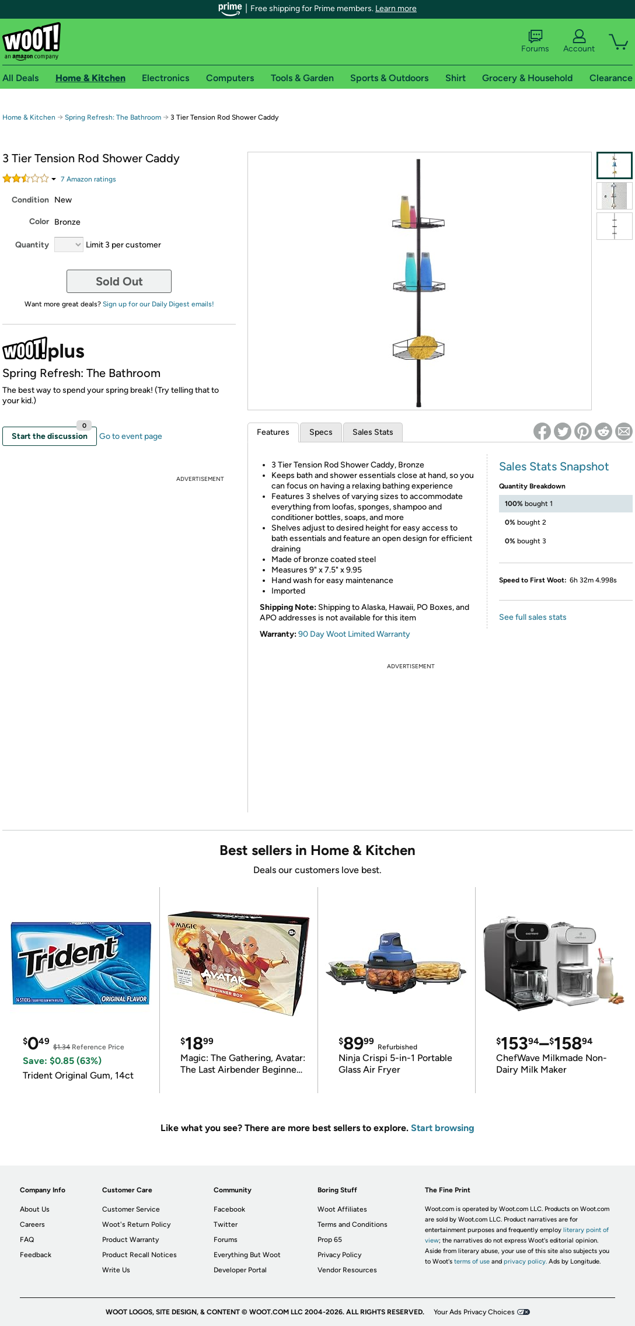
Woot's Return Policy (136, 1224)
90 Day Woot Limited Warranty (354, 634)
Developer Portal (240, 1270)
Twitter (226, 1224)
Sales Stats (373, 432)
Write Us (116, 1270)
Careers (32, 1224)
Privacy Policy (339, 1255)
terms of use (472, 1261)
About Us (35, 1209)
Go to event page (130, 436)
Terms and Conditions (353, 1224)
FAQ (27, 1240)
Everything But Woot (247, 1255)
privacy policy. (525, 1261)
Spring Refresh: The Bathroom (113, 117)
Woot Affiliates (342, 1209)
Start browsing (442, 1127)
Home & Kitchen (28, 117)
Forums (535, 41)
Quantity (32, 245)
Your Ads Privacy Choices (474, 1312)
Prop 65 (330, 1240)
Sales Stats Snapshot (554, 466)
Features (273, 432)
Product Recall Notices (139, 1255)
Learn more (396, 8)
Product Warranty (130, 1240)
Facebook (229, 1209)
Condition (30, 200)
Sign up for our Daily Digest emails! (158, 304)
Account (579, 41)
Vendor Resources (347, 1270)
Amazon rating (88, 179)
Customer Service (131, 1209)
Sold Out (119, 281)
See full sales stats (533, 617)
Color (39, 221)
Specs (321, 432)
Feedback (35, 1255)
